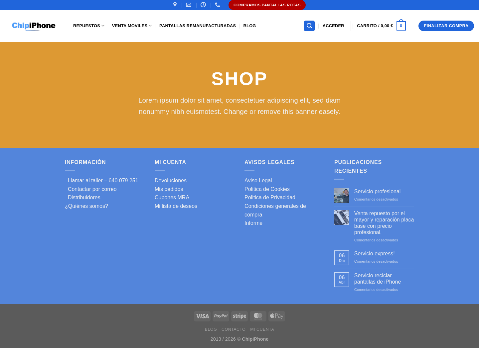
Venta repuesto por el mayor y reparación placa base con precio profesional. (384, 223)
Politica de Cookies (267, 189)
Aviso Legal (258, 180)
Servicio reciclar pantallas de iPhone (377, 279)
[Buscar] (309, 26)
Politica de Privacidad (269, 197)
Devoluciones (171, 180)
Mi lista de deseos (176, 206)
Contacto (233, 329)
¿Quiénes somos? (86, 206)
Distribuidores (82, 197)
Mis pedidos (169, 189)
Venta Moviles (132, 26)
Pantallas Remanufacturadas (197, 25)
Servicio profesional (377, 191)
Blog (249, 25)
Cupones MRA (172, 197)
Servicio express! (374, 253)
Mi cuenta (262, 329)
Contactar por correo (91, 189)
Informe (253, 223)
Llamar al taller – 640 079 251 (101, 180)
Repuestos (88, 26)
